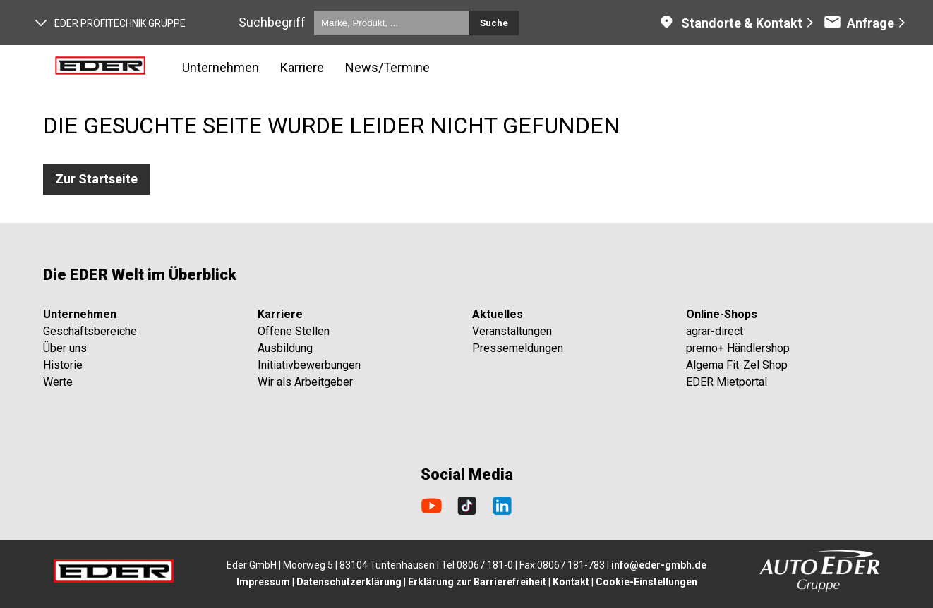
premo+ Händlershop (738, 348)
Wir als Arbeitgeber (305, 382)
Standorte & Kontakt (730, 23)
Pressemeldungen (517, 348)
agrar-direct (714, 331)
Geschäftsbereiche (90, 331)
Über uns (65, 348)
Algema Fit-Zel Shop (737, 365)
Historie (63, 365)
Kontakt (571, 582)
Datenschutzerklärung (349, 582)
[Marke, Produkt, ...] (391, 23)
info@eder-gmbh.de (658, 565)
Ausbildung (285, 348)
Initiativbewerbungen (309, 365)
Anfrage (859, 23)
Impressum (263, 582)
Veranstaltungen (512, 331)
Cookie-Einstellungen (646, 582)
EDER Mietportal (726, 382)
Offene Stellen (294, 331)
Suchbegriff (272, 22)
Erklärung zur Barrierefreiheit (477, 582)
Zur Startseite (96, 178)
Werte (58, 382)
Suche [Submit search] (494, 23)
